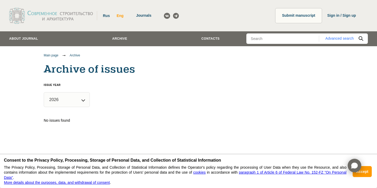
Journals (143, 15)
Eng (120, 16)
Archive (119, 38)
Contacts (210, 38)
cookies (199, 172)
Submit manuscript (298, 15)
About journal (23, 38)
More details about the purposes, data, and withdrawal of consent (57, 182)
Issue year (52, 85)
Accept (362, 171)
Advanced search (339, 38)
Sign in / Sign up (341, 15)
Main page (51, 55)
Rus (106, 16)
